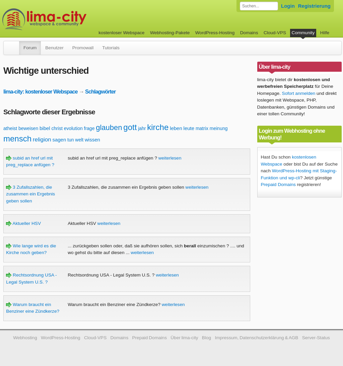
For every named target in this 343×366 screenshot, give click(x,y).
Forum (30, 47)
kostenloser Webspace (121, 32)
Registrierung (314, 6)
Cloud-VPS (275, 32)
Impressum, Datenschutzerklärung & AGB (256, 337)
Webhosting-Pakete (170, 32)
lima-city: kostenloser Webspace (40, 91)
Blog (206, 337)
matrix (202, 128)
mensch (17, 138)
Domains (249, 32)
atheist (10, 128)
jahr (142, 128)
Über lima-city (184, 337)
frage (89, 128)
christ (56, 128)
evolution (73, 128)
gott (130, 127)
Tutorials (111, 47)
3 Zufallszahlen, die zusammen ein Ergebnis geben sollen (30, 194)
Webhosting (25, 337)
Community (303, 32)
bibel (45, 128)
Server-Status (316, 337)
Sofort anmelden (299, 93)
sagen (59, 139)
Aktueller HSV (23, 223)
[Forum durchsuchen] (259, 6)
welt (79, 139)
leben (176, 128)
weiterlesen (170, 158)
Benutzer (54, 47)
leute (189, 128)
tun (70, 139)
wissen (92, 139)
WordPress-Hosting (215, 32)
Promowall (82, 47)
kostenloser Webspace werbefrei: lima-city (69, 19)
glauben (109, 127)
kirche (157, 127)
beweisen (28, 128)
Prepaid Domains (278, 184)
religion (42, 139)
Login (288, 6)
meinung (219, 128)
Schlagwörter (100, 91)
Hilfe (324, 32)
